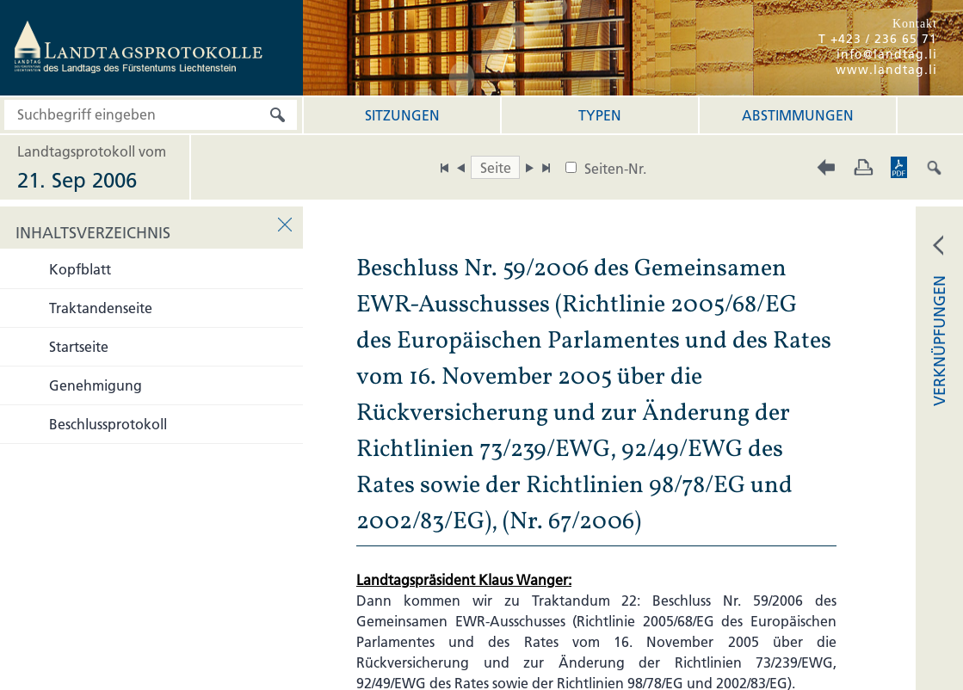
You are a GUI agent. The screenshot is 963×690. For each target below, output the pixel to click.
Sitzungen (402, 115)
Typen (599, 115)
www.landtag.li (886, 69)
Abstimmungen (798, 115)
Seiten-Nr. (615, 168)
